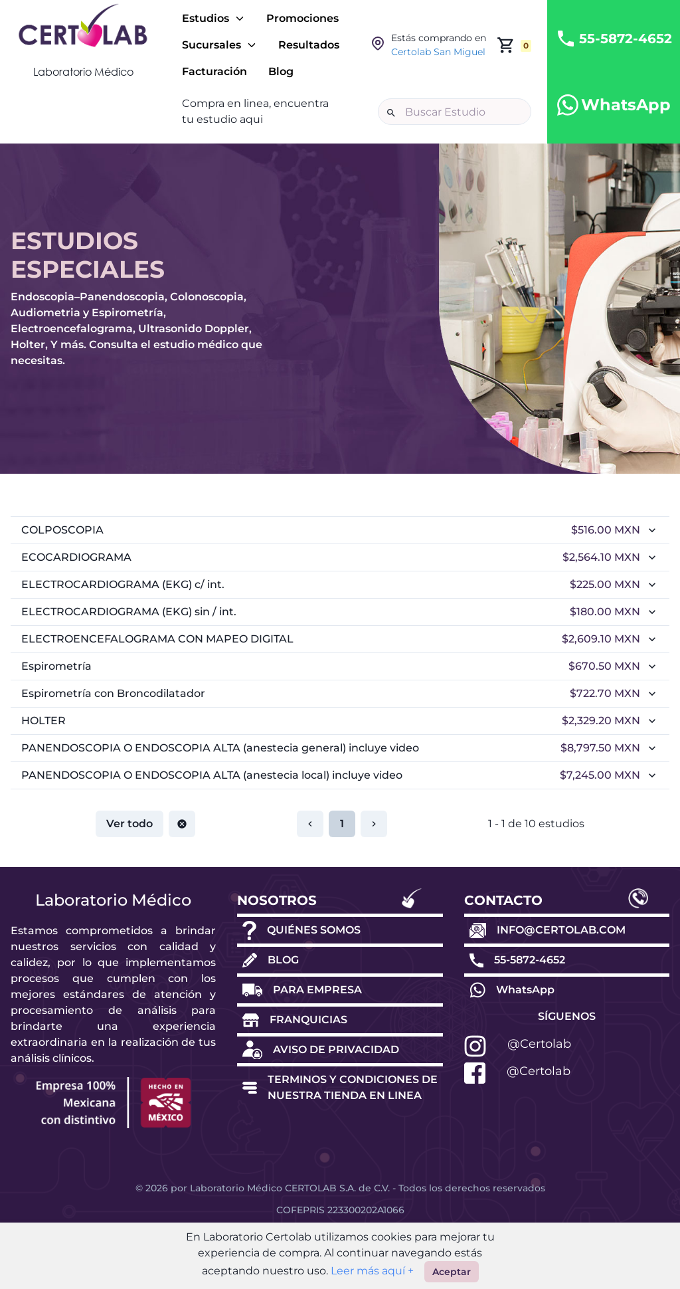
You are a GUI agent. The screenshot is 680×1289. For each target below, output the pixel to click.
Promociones (302, 18)
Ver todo (129, 832)
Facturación (214, 71)
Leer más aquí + (371, 1270)
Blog (281, 71)
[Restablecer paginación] (182, 832)
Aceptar (451, 1272)
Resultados (308, 45)
